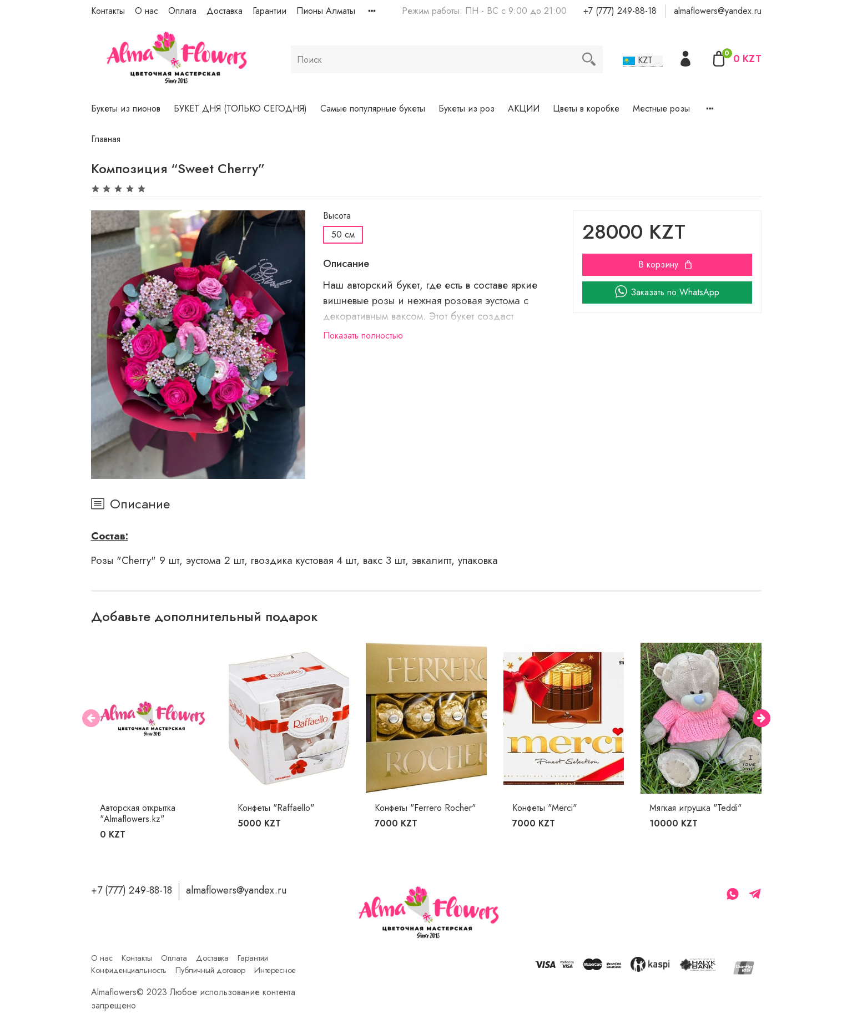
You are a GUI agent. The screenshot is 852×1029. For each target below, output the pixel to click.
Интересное (275, 970)
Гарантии (269, 10)
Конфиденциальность (129, 970)
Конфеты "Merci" (544, 807)
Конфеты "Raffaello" (275, 807)
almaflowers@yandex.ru (718, 10)
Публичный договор (210, 970)
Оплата (182, 10)
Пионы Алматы (325, 10)
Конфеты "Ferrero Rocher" (425, 807)
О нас (146, 10)
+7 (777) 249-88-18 (620, 10)
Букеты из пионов (125, 108)
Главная (105, 139)
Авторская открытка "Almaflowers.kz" (137, 813)
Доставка (224, 10)
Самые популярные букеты (372, 108)
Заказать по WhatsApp (666, 292)
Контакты (108, 10)
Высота (337, 215)
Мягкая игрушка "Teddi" (695, 807)
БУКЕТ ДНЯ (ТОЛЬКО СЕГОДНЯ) (240, 108)
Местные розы (661, 108)
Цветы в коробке (586, 108)
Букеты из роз (466, 108)
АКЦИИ (524, 108)
